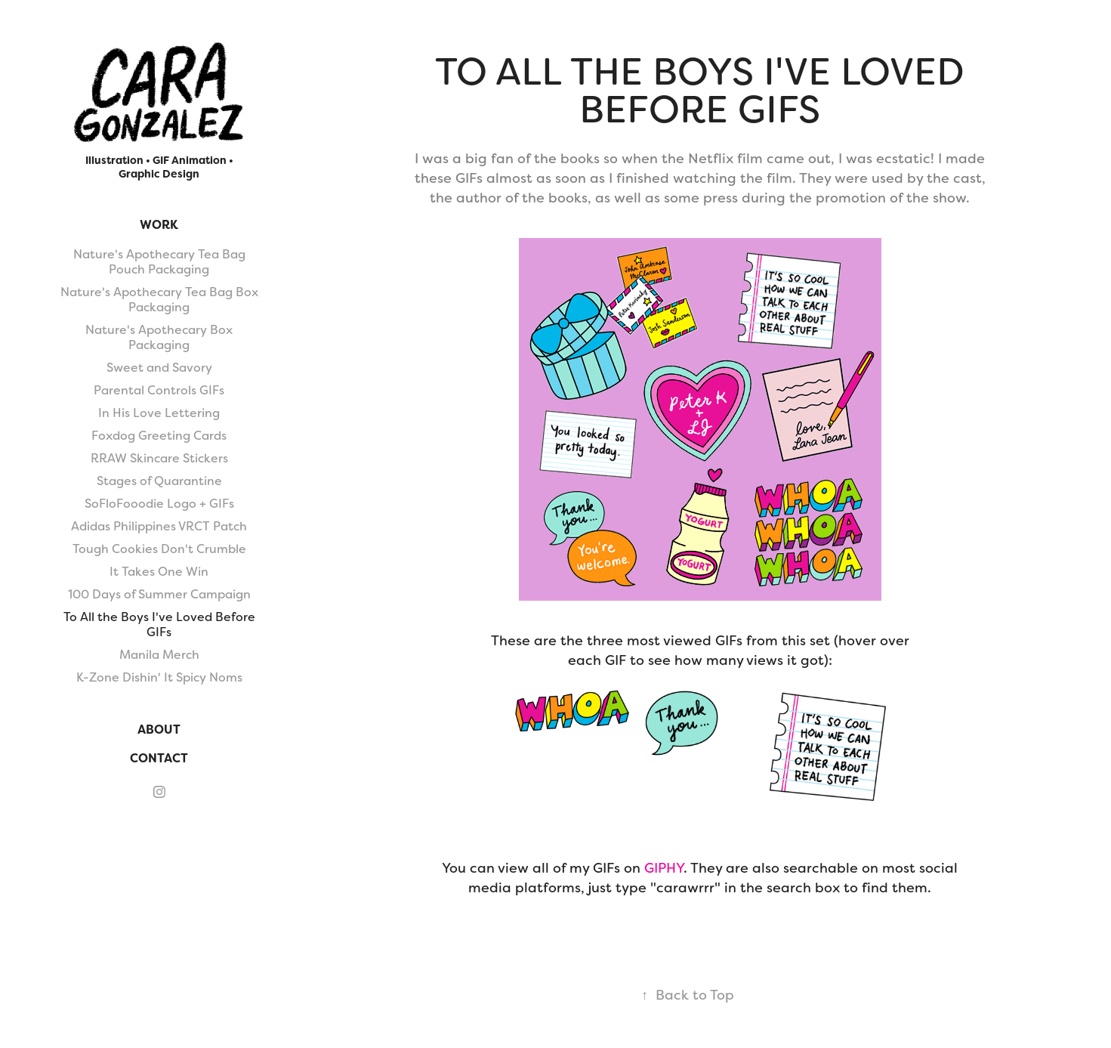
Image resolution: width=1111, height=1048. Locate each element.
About (159, 729)
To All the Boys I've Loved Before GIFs (159, 624)
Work (159, 225)
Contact (159, 758)
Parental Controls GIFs (159, 390)
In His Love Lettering (159, 413)
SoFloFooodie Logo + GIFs (159, 504)
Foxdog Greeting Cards (159, 436)
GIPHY (664, 867)
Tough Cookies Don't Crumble (159, 549)
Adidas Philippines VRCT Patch (159, 526)
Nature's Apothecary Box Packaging (159, 337)
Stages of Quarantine (159, 481)
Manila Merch (159, 655)
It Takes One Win (159, 572)
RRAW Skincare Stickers (159, 458)
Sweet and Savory (159, 368)
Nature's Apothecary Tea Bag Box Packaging (159, 299)
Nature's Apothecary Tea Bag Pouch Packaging (159, 261)
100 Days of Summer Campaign (159, 594)
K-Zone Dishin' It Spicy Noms (159, 677)
